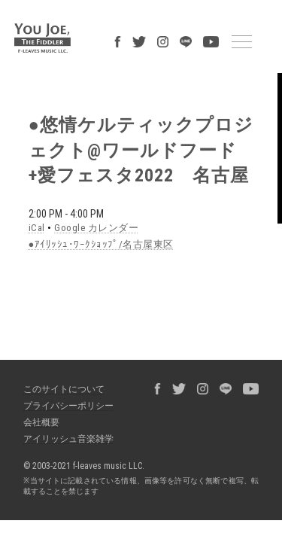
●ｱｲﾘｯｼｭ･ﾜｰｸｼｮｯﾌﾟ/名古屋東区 (80, 201)
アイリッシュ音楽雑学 (61, 387)
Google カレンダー (77, 186)
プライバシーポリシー (61, 354)
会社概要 (34, 370)
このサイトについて (56, 337)
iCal (26, 186)
